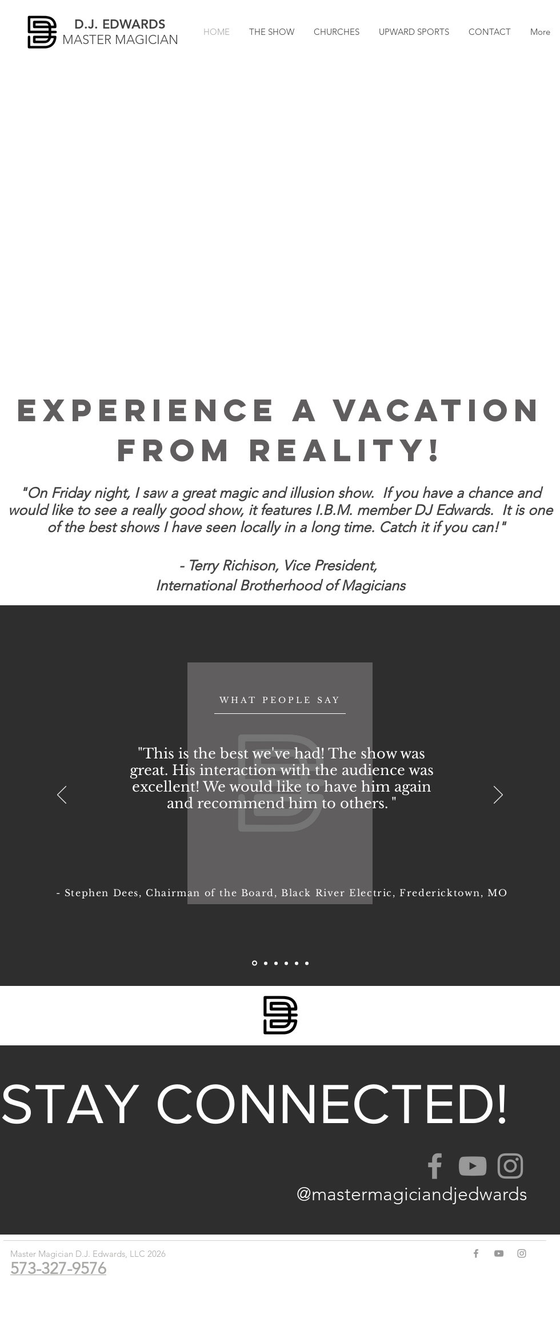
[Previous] (61, 795)
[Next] (498, 795)
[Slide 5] (286, 963)
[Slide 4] (265, 963)
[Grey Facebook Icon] (435, 1166)
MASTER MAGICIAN (120, 39)
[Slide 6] (254, 963)
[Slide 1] (296, 963)
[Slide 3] (276, 963)
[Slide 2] (307, 963)
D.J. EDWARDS (120, 24)
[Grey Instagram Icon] (510, 1166)
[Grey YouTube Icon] (472, 1166)
